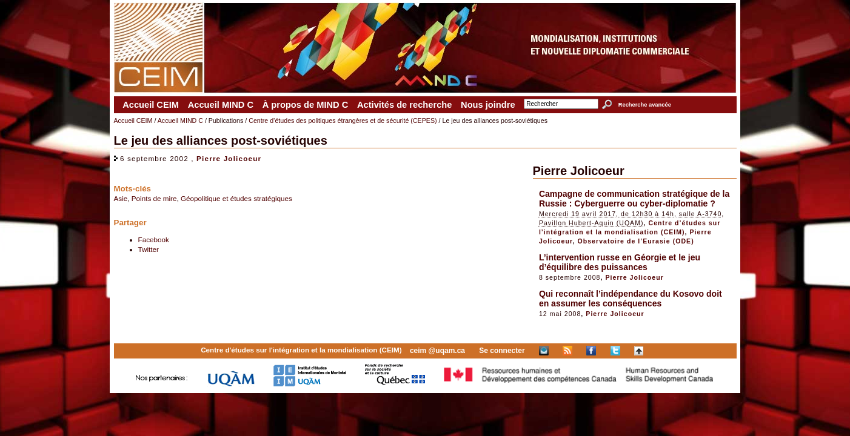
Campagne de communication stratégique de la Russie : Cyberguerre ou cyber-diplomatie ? (634, 198)
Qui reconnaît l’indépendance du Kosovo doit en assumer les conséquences (630, 298)
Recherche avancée (644, 105)
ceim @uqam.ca (437, 350)
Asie (121, 198)
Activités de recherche (404, 105)
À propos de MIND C (306, 105)
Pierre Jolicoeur (228, 158)
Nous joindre (488, 105)
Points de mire (154, 198)
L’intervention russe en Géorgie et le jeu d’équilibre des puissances (619, 262)
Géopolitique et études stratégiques (236, 198)
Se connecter (501, 350)
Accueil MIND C (220, 105)
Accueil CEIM (150, 105)
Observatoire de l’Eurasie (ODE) (636, 241)
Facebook (153, 239)
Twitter (148, 249)
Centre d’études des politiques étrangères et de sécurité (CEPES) (343, 120)
